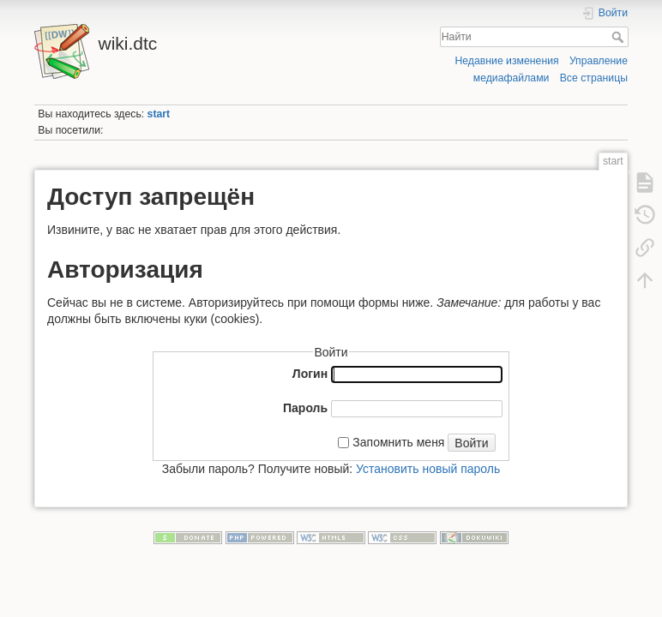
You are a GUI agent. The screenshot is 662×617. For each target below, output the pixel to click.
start (159, 114)
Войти (471, 443)
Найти (619, 37)
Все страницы (594, 78)
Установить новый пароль (428, 469)
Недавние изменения (506, 61)
